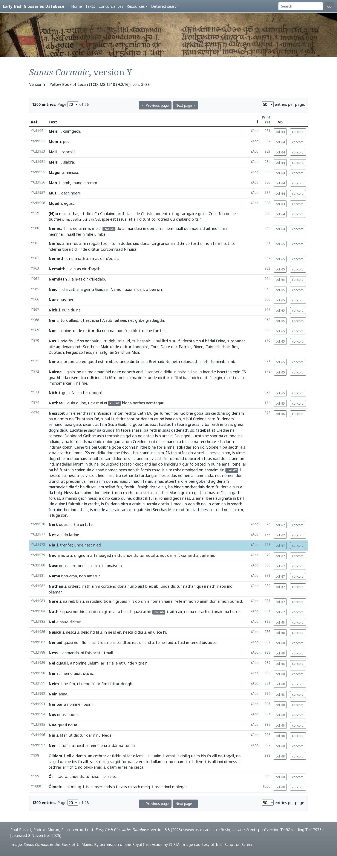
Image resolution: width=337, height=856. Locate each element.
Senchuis (122, 352)
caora (62, 776)
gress (239, 424)
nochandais (195, 486)
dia (65, 289)
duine (231, 213)
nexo (95, 565)
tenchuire (207, 441)
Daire (165, 346)
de (137, 213)
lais (242, 447)
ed (75, 228)
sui (158, 340)
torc (64, 320)
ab (78, 361)
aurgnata (223, 498)
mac (62, 213)
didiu (168, 371)
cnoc (139, 464)
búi (189, 418)
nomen (111, 469)
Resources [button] (136, 6)
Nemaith (57, 268)
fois (88, 652)
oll (69, 755)
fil (176, 377)
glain (70, 371)
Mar (172, 492)
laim (160, 452)
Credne (222, 430)
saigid (54, 761)
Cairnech (213, 346)
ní (180, 377)
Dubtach (56, 352)
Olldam (55, 755)
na (93, 413)
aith (173, 611)
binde (179, 486)
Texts (90, 6)
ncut (225, 243)
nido (64, 534)
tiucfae (55, 219)
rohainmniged (185, 469)
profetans (125, 213)
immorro (191, 601)
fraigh (143, 486)
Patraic (185, 346)
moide (99, 509)
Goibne (186, 413)
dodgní (95, 392)
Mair (104, 346)
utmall (107, 652)
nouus (72, 714)
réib (71, 601)
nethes (139, 402)
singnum (81, 555)
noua (72, 724)
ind (202, 228)
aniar (165, 243)
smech (236, 503)
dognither (57, 458)
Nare (53, 601)
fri (218, 418)
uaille (171, 555)
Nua (53, 724)
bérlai (210, 340)
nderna (55, 249)
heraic (114, 509)
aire (168, 469)
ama (73, 575)
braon (69, 361)
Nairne (55, 371)
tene (236, 464)
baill (240, 498)
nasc (88, 545)
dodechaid (130, 243)
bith (124, 503)
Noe (53, 330)
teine (160, 642)
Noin (53, 694)
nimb (231, 361)
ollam (138, 755)
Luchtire (118, 418)
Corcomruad (112, 249)
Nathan (56, 586)
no (79, 371)
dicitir (135, 361)
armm (62, 418)
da (51, 492)
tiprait (67, 249)
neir (123, 320)
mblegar (179, 786)
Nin (52, 735)
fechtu (130, 413)
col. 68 (280, 622)
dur (174, 346)
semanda (170, 441)
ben (152, 289)
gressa (193, 424)
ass (124, 786)
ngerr (75, 193)
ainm (83, 228)
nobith (133, 469)
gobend (203, 481)
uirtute (86, 524)
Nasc (53, 565)
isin (209, 243)
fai (107, 503)
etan (216, 503)
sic (192, 430)
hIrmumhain (120, 377)
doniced (177, 458)
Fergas (72, 352)
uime (240, 452)
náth (86, 586)
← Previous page (155, 105)
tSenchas (159, 509)
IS (244, 371)
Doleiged (182, 435)
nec (71, 299)
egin (236, 371)
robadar (238, 340)
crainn (80, 469)
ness (213, 452)
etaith (62, 452)
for (127, 330)
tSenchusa (90, 346)
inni (220, 761)
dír (102, 258)
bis (78, 601)
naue (64, 621)
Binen (198, 346)
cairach (134, 786)
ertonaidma (218, 611)
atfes (182, 452)
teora (182, 424)
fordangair (148, 475)
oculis (88, 673)
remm (92, 182)
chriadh (135, 481)
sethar (72, 213)
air (180, 611)
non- (65, 575)
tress (228, 424)
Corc (154, 346)
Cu (96, 213)
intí (231, 377)
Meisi (53, 131)
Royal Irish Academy (150, 844)
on (201, 469)
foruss (54, 498)
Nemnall (57, 228)
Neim (54, 683)
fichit (116, 755)
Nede (107, 735)
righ (112, 340)
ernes (122, 767)
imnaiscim (113, 565)
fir (77, 486)
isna (95, 320)
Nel (52, 663)
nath (211, 586)
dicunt (144, 219)
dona (144, 243)
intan (118, 413)
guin (66, 310)
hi (88, 642)
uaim (157, 755)
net (131, 320)
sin (159, 289)
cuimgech (71, 131)
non (82, 575)
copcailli (68, 151)
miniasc (72, 172)
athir (147, 611)
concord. (298, 132)
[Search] (300, 6)
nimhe (88, 234)
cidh (90, 377)
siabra (68, 162)
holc (124, 611)
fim (72, 683)
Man (53, 182)
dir (85, 279)
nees (123, 469)
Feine (220, 340)
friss (125, 452)
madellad (64, 464)
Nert (53, 524)
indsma (86, 441)
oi (105, 776)
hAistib (106, 320)
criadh (94, 458)
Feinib (226, 492)
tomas (209, 492)
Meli (53, 151)
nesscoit (56, 475)
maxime (139, 377)
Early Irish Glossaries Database (33, 6)
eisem (74, 377)
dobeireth (194, 458)
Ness (68, 492)
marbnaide (58, 486)
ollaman (56, 592)
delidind (88, 632)
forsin (127, 458)
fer (78, 234)
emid (97, 767)
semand (56, 424)
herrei (235, 611)
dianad (98, 469)
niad (97, 545)
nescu (71, 632)
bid (108, 371)
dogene (113, 452)
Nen (53, 745)
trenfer (66, 545)
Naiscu (55, 632)
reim (93, 745)
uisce (157, 632)
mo (95, 228)
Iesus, (122, 219)
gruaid (121, 601)
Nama (54, 575)
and (139, 371)
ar (244, 464)
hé (56, 469)
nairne (87, 371)
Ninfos (55, 243)
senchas (83, 413)
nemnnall (56, 234)
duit (203, 377)
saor (131, 418)
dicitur (94, 249)
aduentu (162, 213)
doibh (67, 447)
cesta (138, 767)
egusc (69, 203)
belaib (187, 441)
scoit (93, 475)
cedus (172, 475)
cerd (211, 418)
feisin (147, 481)
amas (159, 481)
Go (329, 6)
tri (105, 340)
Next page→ (185, 105)
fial (112, 663)
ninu (97, 735)
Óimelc (55, 786)
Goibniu (125, 424)
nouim (87, 704)
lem (101, 486)
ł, (68, 663)
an (193, 475)
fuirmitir (75, 503)
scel (200, 452)
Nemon (117, 289)
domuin (154, 228)
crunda (108, 430)
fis (71, 340)
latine (74, 534)
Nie (75, 392)
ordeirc (74, 586)
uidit (78, 673)
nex (72, 565)
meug (76, 786)
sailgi (104, 352)
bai (94, 447)
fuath (65, 469)
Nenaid (55, 642)
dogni (54, 430)
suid (126, 340)
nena (102, 745)
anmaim (211, 469)
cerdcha (218, 413)
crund (159, 418)
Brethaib (156, 361)
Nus (52, 714)
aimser (96, 786)
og (228, 413)
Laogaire (140, 346)
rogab (94, 243)
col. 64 (280, 132)
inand (208, 371)
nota (65, 555)
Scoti (112, 424)
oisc (95, 776)
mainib (71, 498)
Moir (135, 352)
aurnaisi (80, 458)
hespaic (143, 340)
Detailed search (165, 6)
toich (194, 377)
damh (81, 755)
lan (154, 464)
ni (82, 652)
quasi (62, 299)
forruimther (59, 509)
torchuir (198, 243)
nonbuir (92, 340)
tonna (129, 745)
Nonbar (56, 704)
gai (128, 435)
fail (116, 320)
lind (101, 475)
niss (236, 486)
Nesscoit (57, 413)
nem (169, 228)
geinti (89, 289)
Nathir (55, 611)
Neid (53, 289)
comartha (189, 555)
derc (153, 486)
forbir (129, 486)
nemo (68, 673)
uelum (93, 663)
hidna (127, 402)
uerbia (151, 503)
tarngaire (188, 213)
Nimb (54, 361)
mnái (171, 447)
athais (82, 509)
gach (65, 193)
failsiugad (102, 555)
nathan (189, 586)
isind (175, 243)
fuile (153, 498)
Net (52, 534)
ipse (105, 219)
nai (95, 352)
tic (106, 601)
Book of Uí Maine (76, 844)
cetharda (130, 475)
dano (78, 492)
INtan (171, 452)
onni (81, 565)
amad (99, 371)
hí (164, 632)
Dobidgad (73, 435)
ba (207, 424)
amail (226, 464)
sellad (110, 486)
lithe (143, 447)
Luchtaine (78, 430)
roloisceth (189, 361)
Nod (53, 555)
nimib (220, 361)
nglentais (146, 435)
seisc (112, 776)
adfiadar (183, 447)
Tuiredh (166, 413)
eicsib (153, 586)
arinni (166, 786)
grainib (187, 492)
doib (97, 441)
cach (158, 458)
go (134, 435)
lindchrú (171, 464)
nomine (79, 663)
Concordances (110, 6)
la (81, 289)
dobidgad (111, 441)
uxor (129, 289)
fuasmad (212, 458)
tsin (198, 219)
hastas (165, 424)
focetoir (127, 464)
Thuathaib (84, 418)
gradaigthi (155, 320)
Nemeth (56, 258)
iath (81, 258)
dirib (106, 498)
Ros (235, 346)
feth (153, 430)
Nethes (56, 402)
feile (178, 601)
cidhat (138, 498)
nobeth (128, 371)
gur (185, 464)
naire (116, 371)
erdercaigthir (100, 611)
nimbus (111, 361)
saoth (233, 447)
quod (92, 361)
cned (218, 509)
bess (210, 498)
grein (142, 663)
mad (178, 503)
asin (100, 435)
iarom (126, 441)
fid (84, 642)
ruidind (96, 601)
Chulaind (107, 213)
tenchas (161, 492)
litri (165, 340)
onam (179, 761)
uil (141, 642)
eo (84, 361)
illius (137, 289)
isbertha (224, 371)
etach (195, 509)
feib (87, 352)
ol (225, 377)
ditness (230, 761)
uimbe (100, 234)
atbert (170, 481)
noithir (78, 611)
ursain (167, 435)
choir (226, 346)
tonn (115, 243)
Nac (52, 299)
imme (78, 452)
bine (152, 447)
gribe (139, 320)
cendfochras (127, 642)
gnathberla (58, 377)
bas (186, 377)
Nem (53, 673)
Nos (52, 340)
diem (199, 761)
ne (110, 632)
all (149, 755)
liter (63, 735)
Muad (54, 203)
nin (68, 243)
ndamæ (109, 330)
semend (56, 435)
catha (74, 289)
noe (120, 330)
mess (92, 498)
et (130, 219)
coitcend (108, 586)
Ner (52, 320)
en (119, 632)
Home (76, 6)
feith (214, 424)
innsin (223, 228)
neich (116, 555)
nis (163, 486)
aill (214, 755)
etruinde (126, 663)
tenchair (112, 435)
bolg (58, 492)
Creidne (200, 418)
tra (83, 377)
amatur (93, 575)
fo (213, 361)
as (97, 258)
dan (131, 761)
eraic (136, 503)
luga (56, 515)
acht (95, 642)
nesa (110, 475)
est (113, 219)
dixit (89, 213)
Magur (55, 172)
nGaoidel (104, 413)
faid (169, 642)
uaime (65, 761)
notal (150, 555)
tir (215, 243)
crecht (128, 492)
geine (203, 213)
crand (139, 458)
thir (162, 330)
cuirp (115, 498)
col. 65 (280, 244)
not (163, 555)
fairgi (155, 243)
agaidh (194, 503)
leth (206, 361)
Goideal (102, 289)
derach (201, 611)
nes (162, 475)
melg (145, 786)
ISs (87, 452)
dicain (106, 458)
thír (134, 330)
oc (138, 418)
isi (87, 786)
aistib (143, 586)
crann (144, 452)
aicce (212, 642)
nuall (179, 228)
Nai (52, 621)
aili (135, 219)
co (154, 219)
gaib (177, 418)
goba (198, 413)
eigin (218, 377)
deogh (126, 683)
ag (177, 213)
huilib (132, 586)
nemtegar (154, 402)
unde (77, 330)
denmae (191, 228)
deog (85, 683)
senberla (154, 371)
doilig (185, 755)
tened (195, 642)
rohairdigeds (170, 498)
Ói (51, 776)
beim (105, 492)
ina (240, 435)
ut (82, 213)
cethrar (99, 755)
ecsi (142, 761)
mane (77, 182)
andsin (109, 786)
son (196, 447)
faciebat (150, 424)
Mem (53, 141)
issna (68, 424)
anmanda (205, 475)
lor (72, 441)
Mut (53, 193)
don (224, 458)
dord (210, 486)
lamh (66, 182)
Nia (222, 213)
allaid (73, 320)
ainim (238, 509)
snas (166, 430)
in (144, 228)
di (76, 249)
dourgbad (110, 464)
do (118, 228)
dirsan (91, 486)
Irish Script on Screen (234, 844)
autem (101, 424)
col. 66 (280, 414)
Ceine (79, 447)
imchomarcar (60, 383)
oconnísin (130, 447)
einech (223, 601)
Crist (213, 213)
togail (229, 755)
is (70, 228)
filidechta (186, 340)
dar (89, 735)
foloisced (198, 464)
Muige (152, 413)
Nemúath (58, 279)
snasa (137, 430)
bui (176, 413)
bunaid (236, 601)
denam (67, 346)
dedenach (179, 430)
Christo (147, 213)
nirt (72, 524)
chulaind (183, 219)
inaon (221, 586)
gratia (163, 503)
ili (146, 498)
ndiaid (54, 441)
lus (102, 642)
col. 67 (280, 525)
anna (63, 694)
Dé (96, 418)
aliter (127, 755)
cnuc (156, 469)
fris (119, 486)
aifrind (212, 228)
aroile (182, 481)
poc (66, 141)
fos (75, 243)
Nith (53, 310)
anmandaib (132, 228)
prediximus (76, 481)
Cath (141, 413)
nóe (64, 340)
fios (80, 340)
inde (83, 249)
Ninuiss (130, 249)
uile (52, 346)
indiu (99, 377)
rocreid (163, 219)
